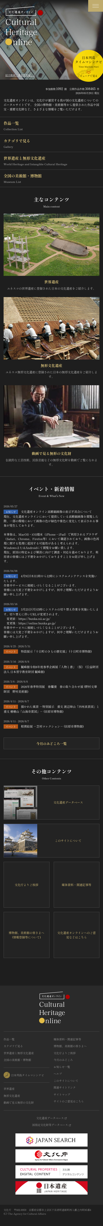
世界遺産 (51, 281)
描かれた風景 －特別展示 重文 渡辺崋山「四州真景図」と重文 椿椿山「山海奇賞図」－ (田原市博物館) (51, 709)
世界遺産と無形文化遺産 (51, 160)
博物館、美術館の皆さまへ (70, 1046)
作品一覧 (51, 125)
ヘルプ (58, 1074)
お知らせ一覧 (62, 1067)
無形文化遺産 (51, 365)
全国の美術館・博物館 (51, 178)
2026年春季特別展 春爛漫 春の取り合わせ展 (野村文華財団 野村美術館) (50, 689)
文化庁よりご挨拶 (65, 1053)
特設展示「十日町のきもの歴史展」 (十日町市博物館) (56, 651)
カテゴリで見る (51, 143)
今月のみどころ (63, 1060)
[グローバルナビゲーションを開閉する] (95, 6)
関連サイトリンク (65, 1087)
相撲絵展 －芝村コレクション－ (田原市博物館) (52, 726)
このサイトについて (66, 1081)
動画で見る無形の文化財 (51, 453)
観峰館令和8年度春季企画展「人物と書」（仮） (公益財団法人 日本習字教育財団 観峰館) (51, 669)
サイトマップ (62, 1094)
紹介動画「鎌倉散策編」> (20, 75)
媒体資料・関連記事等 (67, 1039)
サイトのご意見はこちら (69, 1101)
